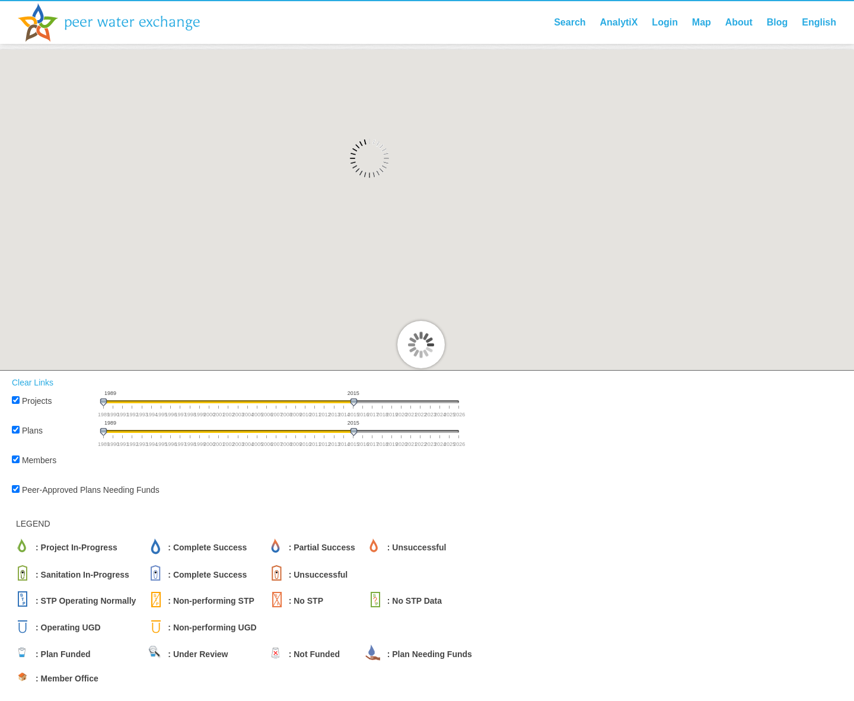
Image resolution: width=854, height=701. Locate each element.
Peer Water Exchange (118, 22)
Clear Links (32, 382)
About (739, 22)
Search (569, 22)
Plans (32, 430)
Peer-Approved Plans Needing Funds (91, 490)
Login (665, 22)
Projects (37, 401)
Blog (777, 22)
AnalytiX (619, 22)
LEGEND (33, 523)
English (819, 22)
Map (701, 22)
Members (39, 460)
